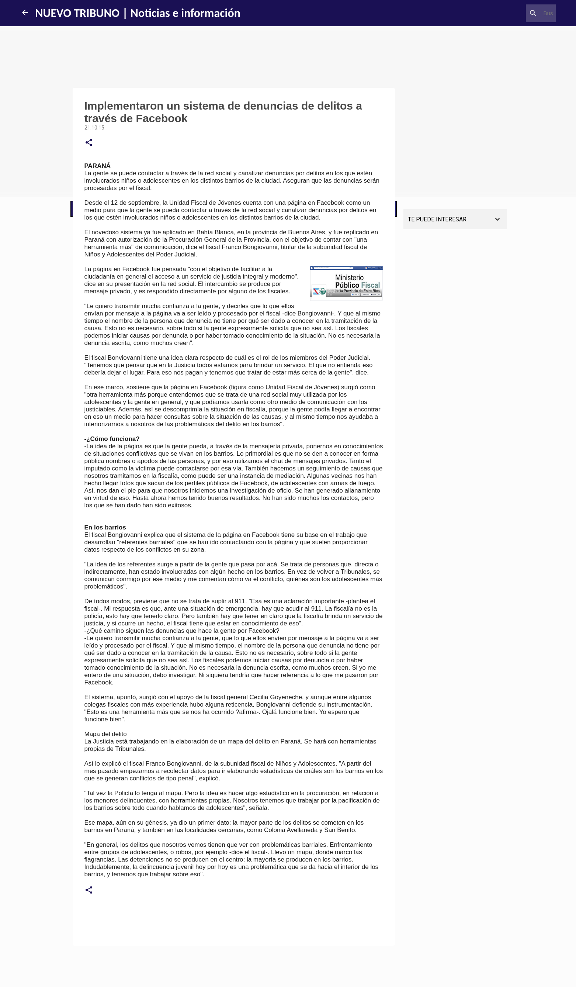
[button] (88, 143)
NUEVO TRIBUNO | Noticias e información (137, 13)
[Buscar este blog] (517, 13)
